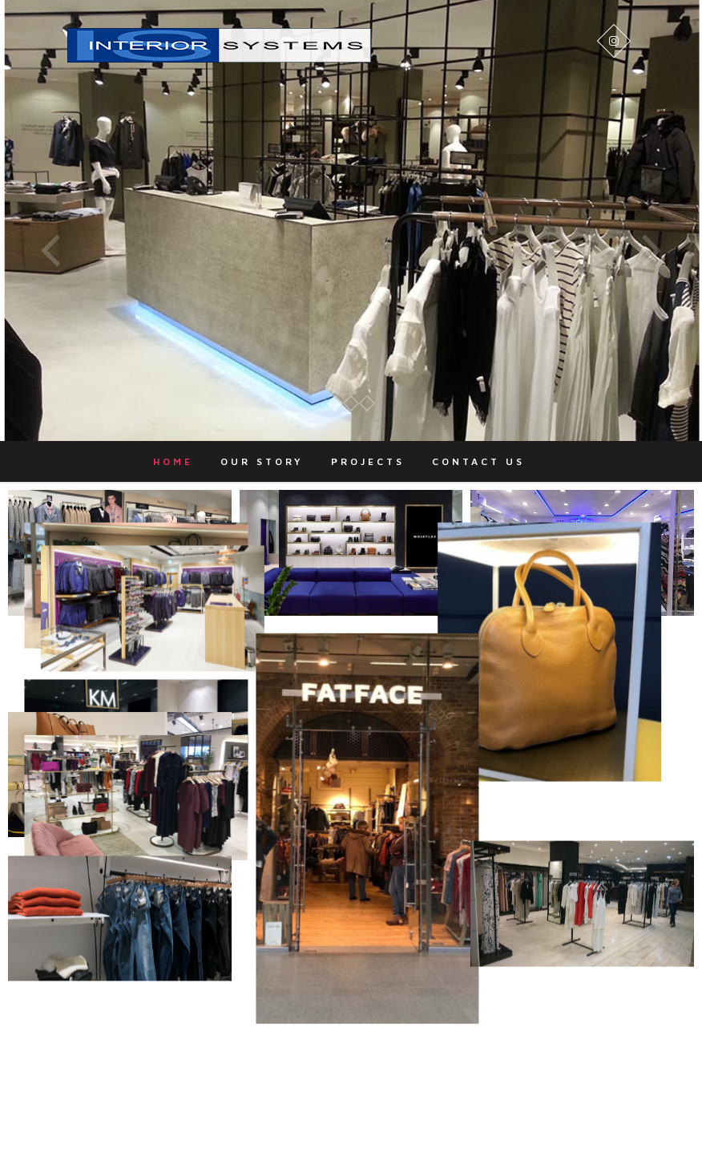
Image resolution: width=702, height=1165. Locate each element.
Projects (368, 461)
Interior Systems (240, 1145)
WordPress (509, 1145)
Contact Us (478, 461)
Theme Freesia (380, 1145)
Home (173, 461)
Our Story (262, 461)
